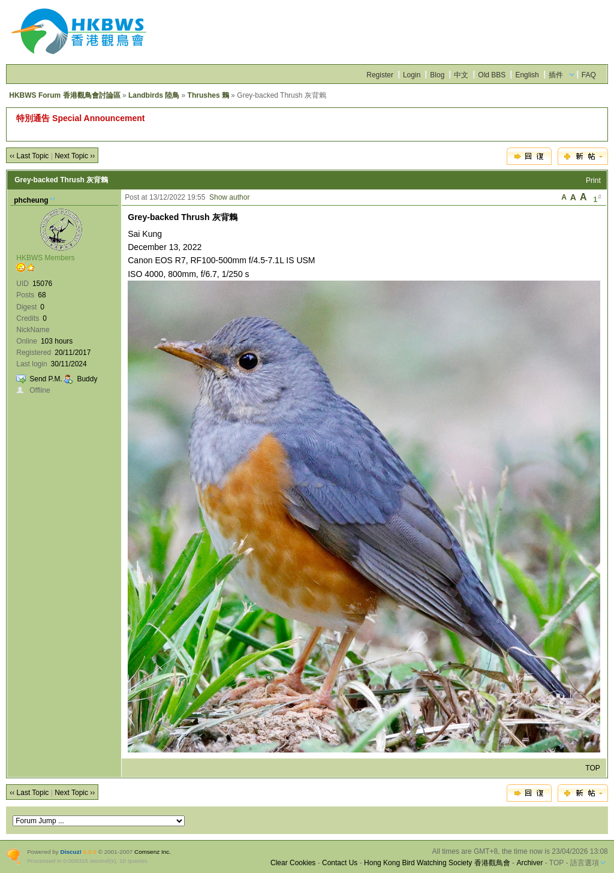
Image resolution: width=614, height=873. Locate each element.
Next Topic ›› (75, 156)
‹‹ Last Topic (29, 156)
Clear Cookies (292, 863)
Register (379, 75)
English (526, 75)
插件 (556, 75)
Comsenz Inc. (152, 851)
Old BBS (491, 75)
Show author (229, 197)
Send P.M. (45, 379)
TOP (592, 768)
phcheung (31, 200)
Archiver (529, 863)
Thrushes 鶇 (208, 95)
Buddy (87, 379)
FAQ (589, 75)
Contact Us (339, 863)
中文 (461, 75)
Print (593, 180)
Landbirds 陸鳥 (153, 95)
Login (411, 75)
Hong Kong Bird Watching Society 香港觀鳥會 (437, 863)
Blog (437, 75)
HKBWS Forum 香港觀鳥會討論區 (64, 95)
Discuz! (71, 851)
